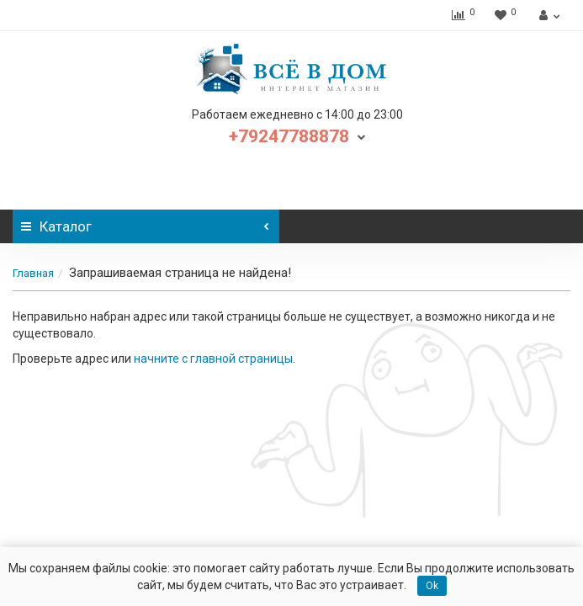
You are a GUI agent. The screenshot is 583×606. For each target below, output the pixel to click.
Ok (432, 586)
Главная (33, 273)
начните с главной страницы (213, 358)
